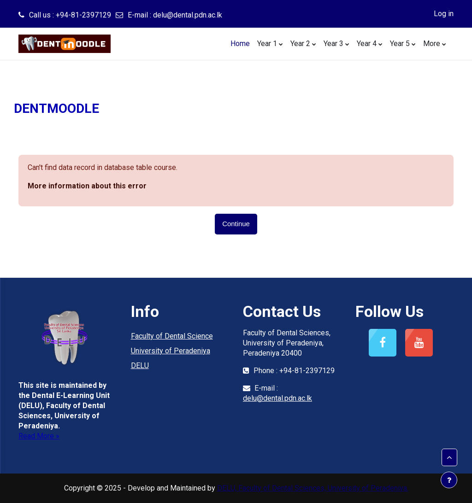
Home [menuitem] (240, 43)
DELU (140, 365)
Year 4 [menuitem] (367, 43)
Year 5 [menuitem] (400, 43)
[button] (449, 457)
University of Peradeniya (170, 350)
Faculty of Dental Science (172, 336)
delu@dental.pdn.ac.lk (187, 15)
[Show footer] (449, 480)
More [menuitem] (431, 43)
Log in (444, 13)
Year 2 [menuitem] (300, 43)
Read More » (38, 436)
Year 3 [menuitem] (333, 43)
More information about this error (87, 185)
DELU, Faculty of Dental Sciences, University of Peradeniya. (312, 488)
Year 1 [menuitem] (267, 43)
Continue (236, 224)
